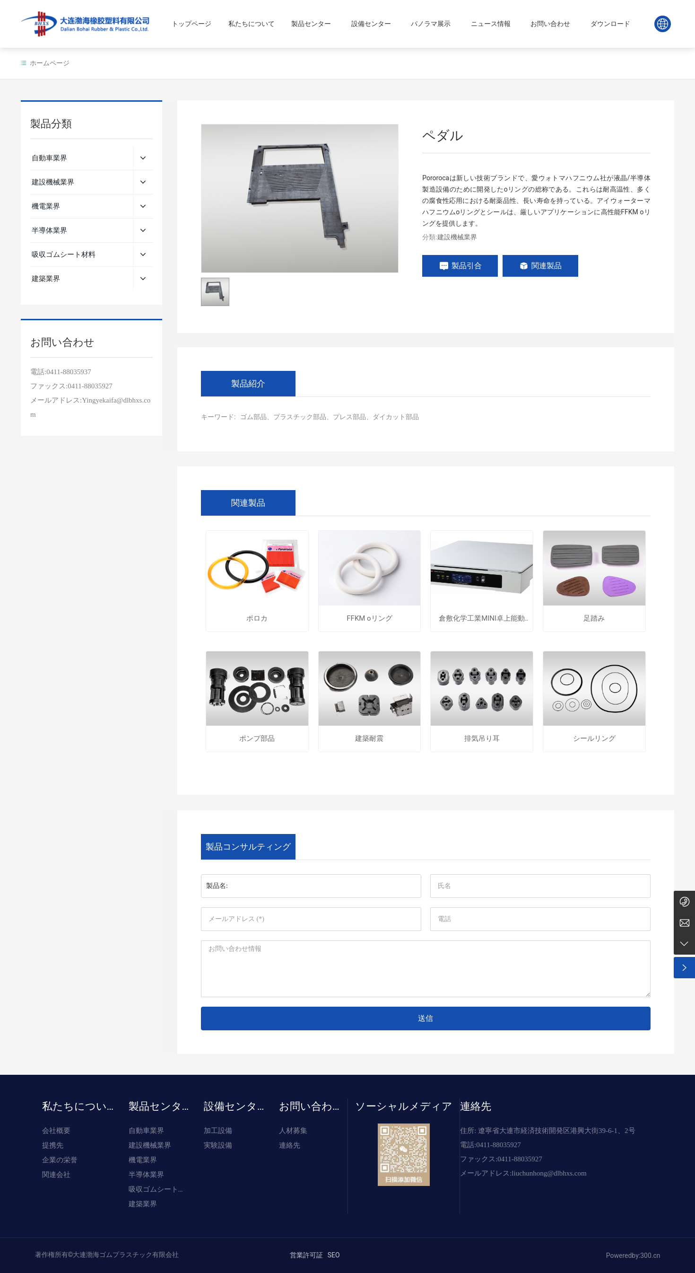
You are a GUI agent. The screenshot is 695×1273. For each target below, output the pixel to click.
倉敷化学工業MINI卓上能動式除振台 (482, 618)
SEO (334, 1255)
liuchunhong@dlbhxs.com (549, 1173)
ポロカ (257, 618)
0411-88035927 (90, 386)
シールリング (594, 738)
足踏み (594, 618)
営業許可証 (306, 1255)
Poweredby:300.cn (633, 1255)
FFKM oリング (369, 618)
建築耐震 (369, 738)
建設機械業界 (457, 237)
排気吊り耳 (482, 738)
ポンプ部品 (257, 738)
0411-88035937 (68, 372)
